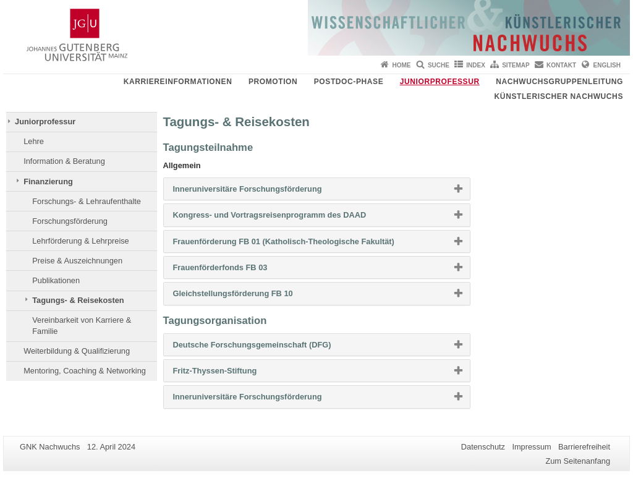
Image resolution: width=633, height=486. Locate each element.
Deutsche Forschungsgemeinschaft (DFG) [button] (272, 347)
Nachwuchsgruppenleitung (559, 81)
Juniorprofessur (440, 81)
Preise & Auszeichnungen (77, 260)
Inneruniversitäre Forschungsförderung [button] (267, 192)
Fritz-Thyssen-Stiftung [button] (235, 373)
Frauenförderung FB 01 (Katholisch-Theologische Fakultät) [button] (303, 244)
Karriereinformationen (178, 81)
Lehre (33, 141)
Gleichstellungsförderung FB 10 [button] (253, 296)
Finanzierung (48, 181)
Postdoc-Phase (348, 81)
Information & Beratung (64, 161)
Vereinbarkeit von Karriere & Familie (81, 325)
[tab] (317, 189)
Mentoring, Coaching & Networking (84, 370)
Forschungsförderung (70, 221)
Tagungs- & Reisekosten (78, 300)
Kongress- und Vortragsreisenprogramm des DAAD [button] (289, 218)
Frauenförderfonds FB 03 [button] (240, 270)
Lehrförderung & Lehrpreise (80, 240)
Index (475, 65)
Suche (438, 65)
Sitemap (515, 65)
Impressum (531, 446)
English (607, 65)
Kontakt (561, 65)
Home (402, 65)
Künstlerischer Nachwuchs (559, 96)
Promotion (273, 81)
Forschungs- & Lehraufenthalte (86, 201)
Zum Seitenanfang (577, 461)
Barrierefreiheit (584, 446)
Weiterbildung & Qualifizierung (76, 351)
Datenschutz (483, 446)
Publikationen (56, 280)
